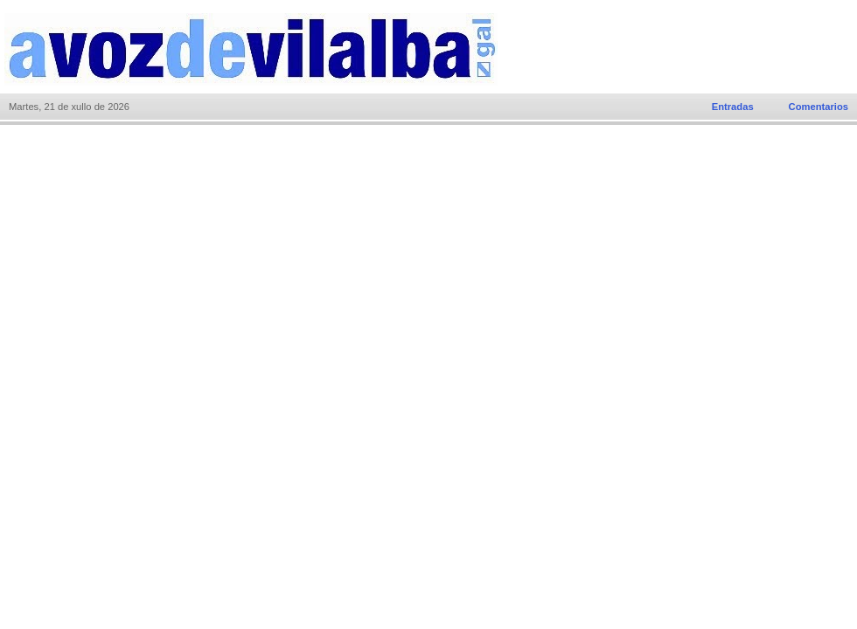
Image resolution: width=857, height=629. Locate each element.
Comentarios (818, 106)
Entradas (733, 106)
